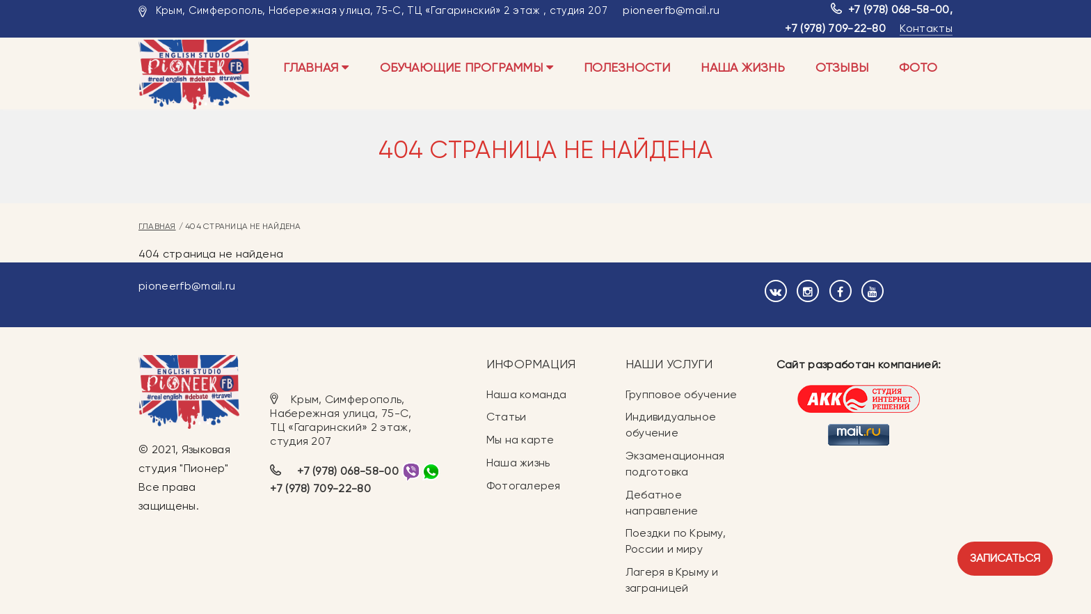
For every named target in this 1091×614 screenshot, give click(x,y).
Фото (918, 67)
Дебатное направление (662, 502)
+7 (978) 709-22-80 (835, 28)
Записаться (1005, 558)
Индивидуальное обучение (671, 424)
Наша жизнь (742, 67)
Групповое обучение (681, 394)
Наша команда (526, 394)
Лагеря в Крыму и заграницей (672, 580)
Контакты (926, 28)
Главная (316, 67)
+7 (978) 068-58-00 (899, 9)
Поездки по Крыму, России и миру (676, 541)
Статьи (506, 416)
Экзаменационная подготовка (675, 463)
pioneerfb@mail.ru (671, 10)
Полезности (627, 67)
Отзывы (841, 67)
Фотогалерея (523, 485)
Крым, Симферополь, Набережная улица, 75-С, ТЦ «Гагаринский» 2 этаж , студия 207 (381, 10)
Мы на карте (520, 439)
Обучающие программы (467, 67)
